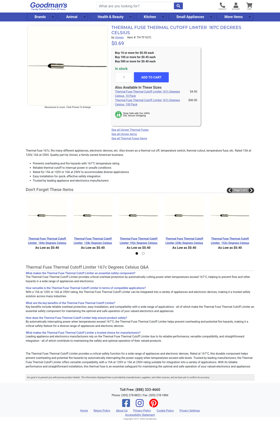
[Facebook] (126, 405)
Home (84, 410)
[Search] (135, 6)
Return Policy (102, 410)
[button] (229, 190)
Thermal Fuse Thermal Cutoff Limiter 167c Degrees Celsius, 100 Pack (147, 102)
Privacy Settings (189, 410)
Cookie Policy (165, 410)
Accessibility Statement (140, 415)
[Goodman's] (48, 6)
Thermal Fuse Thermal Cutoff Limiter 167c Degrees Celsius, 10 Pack (147, 94)
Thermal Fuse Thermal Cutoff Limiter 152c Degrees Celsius (230, 241)
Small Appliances (190, 17)
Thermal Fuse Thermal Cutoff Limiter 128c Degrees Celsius (93, 241)
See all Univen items (124, 134)
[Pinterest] (153, 405)
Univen (119, 37)
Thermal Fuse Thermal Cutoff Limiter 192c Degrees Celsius (139, 241)
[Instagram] (140, 405)
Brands (40, 17)
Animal (71, 17)
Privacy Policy (142, 410)
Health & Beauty (110, 17)
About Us (122, 410)
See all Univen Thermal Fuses (130, 130)
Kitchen (150, 17)
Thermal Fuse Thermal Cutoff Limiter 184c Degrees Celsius (47, 241)
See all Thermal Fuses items (129, 138)
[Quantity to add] (124, 77)
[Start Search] (178, 6)
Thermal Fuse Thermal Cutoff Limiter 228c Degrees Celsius (184, 241)
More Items (233, 17)
